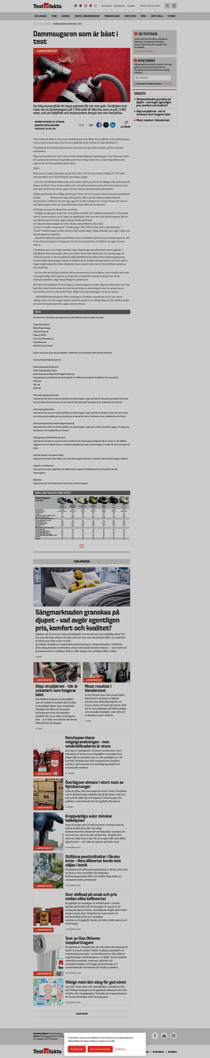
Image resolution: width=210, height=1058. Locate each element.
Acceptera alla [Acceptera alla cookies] (77, 1049)
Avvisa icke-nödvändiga (100, 1049)
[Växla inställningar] (121, 1049)
